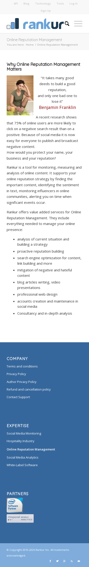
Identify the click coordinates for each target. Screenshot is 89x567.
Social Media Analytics (22, 457)
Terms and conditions (22, 366)
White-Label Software (22, 465)
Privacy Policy (16, 374)
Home (30, 44)
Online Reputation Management (34, 39)
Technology (43, 3)
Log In (74, 3)
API (16, 3)
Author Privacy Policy (22, 382)
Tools (60, 3)
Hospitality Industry (20, 441)
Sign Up (46, 10)
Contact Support (18, 397)
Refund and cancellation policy (29, 389)
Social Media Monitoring (24, 433)
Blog (26, 3)
